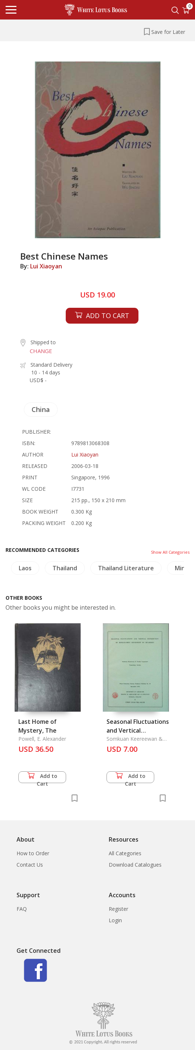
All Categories (125, 853)
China (41, 409)
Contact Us (30, 864)
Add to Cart (42, 777)
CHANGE (41, 351)
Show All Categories (170, 552)
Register (118, 908)
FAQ (22, 908)
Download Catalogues (135, 864)
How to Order (33, 853)
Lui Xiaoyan (46, 266)
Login (115, 920)
